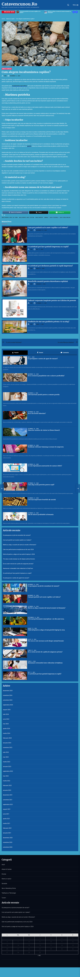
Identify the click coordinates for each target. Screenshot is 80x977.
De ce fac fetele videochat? (37, 413)
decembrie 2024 (7, 690)
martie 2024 (6, 733)
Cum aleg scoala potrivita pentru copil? (41, 484)
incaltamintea (39, 217)
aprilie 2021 (6, 818)
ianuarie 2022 (7, 790)
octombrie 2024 (7, 700)
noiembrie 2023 (7, 747)
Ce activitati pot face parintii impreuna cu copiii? (48, 247)
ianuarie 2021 (7, 833)
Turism (4, 898)
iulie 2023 (6, 752)
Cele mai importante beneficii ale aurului (42, 499)
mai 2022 (6, 776)
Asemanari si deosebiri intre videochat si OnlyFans (18, 568)
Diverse (4, 874)
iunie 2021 (6, 814)
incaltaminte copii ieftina (26, 217)
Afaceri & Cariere (6, 869)
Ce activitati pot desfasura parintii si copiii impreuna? (50, 266)
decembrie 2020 (7, 837)
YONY (31, 230)
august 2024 (6, 709)
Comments (65, 352)
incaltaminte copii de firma (10, 217)
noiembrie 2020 (7, 842)
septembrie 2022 (8, 771)
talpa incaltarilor (65, 217)
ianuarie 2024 (7, 743)
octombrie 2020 (7, 847)
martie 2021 (6, 823)
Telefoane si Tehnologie (9, 893)
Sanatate (4, 883)
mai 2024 (6, 724)
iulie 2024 (6, 714)
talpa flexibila (54, 217)
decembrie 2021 (7, 795)
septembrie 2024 (8, 705)
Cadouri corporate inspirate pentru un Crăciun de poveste (52, 300)
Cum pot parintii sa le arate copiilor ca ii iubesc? (48, 227)
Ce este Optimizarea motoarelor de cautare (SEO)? (45, 466)
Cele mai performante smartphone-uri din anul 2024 (18, 549)
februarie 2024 (7, 738)
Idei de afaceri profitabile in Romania (41, 514)
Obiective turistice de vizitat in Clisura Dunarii (44, 430)
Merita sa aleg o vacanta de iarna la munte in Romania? (19, 544)
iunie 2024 (6, 719)
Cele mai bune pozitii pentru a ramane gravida (43, 394)
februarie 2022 (7, 785)
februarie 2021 (7, 828)
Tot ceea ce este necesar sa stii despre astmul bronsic (19, 559)
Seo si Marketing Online (9, 888)
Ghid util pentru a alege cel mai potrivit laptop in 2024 (19, 554)
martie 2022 (6, 781)
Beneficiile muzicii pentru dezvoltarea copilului (48, 281)
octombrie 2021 (7, 800)
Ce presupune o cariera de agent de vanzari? (43, 358)
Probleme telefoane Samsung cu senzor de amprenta (46, 447)
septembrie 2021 (8, 804)
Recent (40, 352)
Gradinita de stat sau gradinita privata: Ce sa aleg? (49, 321)
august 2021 (6, 809)
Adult (3, 864)
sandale (46, 217)
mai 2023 (6, 757)
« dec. (39, 955)
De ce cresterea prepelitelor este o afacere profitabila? (46, 376)
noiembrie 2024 (7, 695)
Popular (15, 352)
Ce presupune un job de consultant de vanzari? (17, 535)
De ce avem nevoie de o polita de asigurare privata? (18, 564)
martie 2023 (6, 762)
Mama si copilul (6, 879)
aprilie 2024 (6, 728)
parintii (29, 146)
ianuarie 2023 (7, 766)
